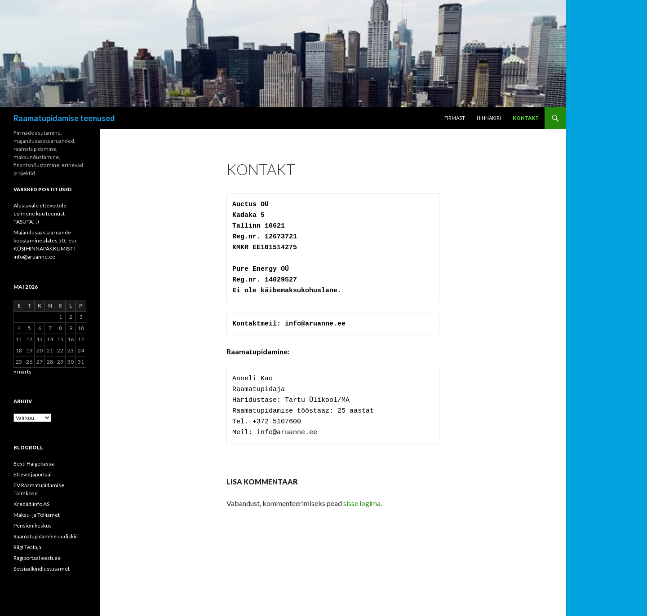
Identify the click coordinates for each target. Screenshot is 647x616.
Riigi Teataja (27, 547)
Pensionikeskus (32, 525)
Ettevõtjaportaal (32, 474)
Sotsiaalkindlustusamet (41, 568)
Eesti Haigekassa (33, 463)
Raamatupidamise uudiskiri (46, 536)
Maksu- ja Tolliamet (36, 514)
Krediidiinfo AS (31, 504)
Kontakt (526, 118)
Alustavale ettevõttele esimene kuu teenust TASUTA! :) (39, 213)
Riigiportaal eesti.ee (37, 557)
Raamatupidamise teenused (64, 118)
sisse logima (362, 503)
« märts (22, 371)
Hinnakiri (489, 118)
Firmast (454, 118)
